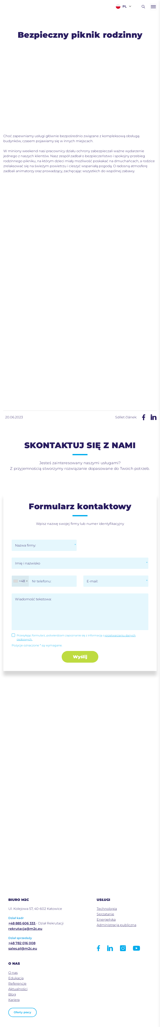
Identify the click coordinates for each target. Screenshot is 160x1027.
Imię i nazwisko (27, 563)
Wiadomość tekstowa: (33, 599)
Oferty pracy (22, 1012)
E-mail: (92, 581)
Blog (12, 994)
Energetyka (106, 920)
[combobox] (20, 581)
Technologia (107, 909)
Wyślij (80, 656)
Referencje (17, 984)
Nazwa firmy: (25, 545)
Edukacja (16, 978)
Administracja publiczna (116, 925)
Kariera (14, 1000)
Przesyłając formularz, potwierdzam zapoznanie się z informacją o (76, 637)
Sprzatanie (105, 914)
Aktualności (18, 989)
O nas (13, 973)
